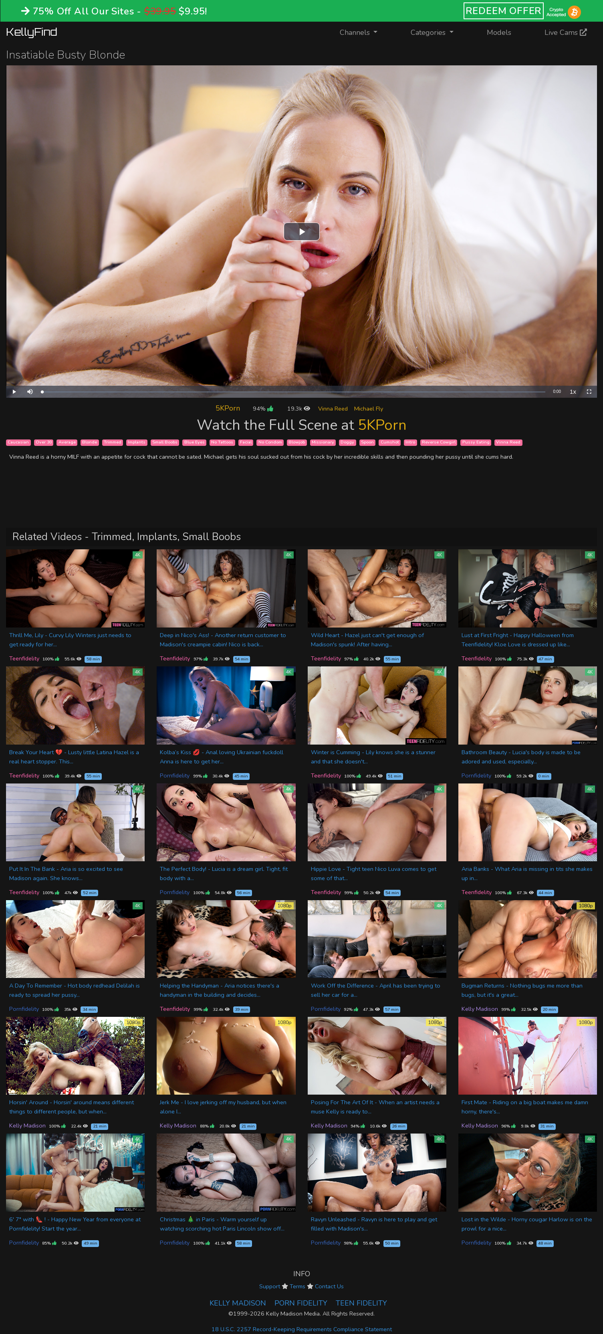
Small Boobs (164, 442)
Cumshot (390, 442)
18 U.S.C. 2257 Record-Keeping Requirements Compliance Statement (302, 1329)
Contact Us (329, 1286)
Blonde (89, 442)
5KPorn (228, 408)
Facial (246, 442)
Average (67, 442)
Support (269, 1286)
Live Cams (566, 32)
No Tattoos (222, 442)
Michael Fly (368, 409)
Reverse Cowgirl (439, 442)
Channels (363, 31)
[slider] (293, 392)
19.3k (298, 409)
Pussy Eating (476, 442)
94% (263, 409)
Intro (410, 442)
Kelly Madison (480, 1009)
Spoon (367, 442)
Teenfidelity (24, 658)
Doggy (347, 442)
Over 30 (44, 442)
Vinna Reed (333, 409)
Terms (297, 1286)
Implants (136, 442)
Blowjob (296, 442)
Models (499, 32)
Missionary (323, 442)
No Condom (270, 442)
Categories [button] (429, 32)
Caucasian (18, 442)
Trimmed (112, 442)
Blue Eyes (194, 442)
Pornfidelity (175, 775)
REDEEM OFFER (504, 10)
